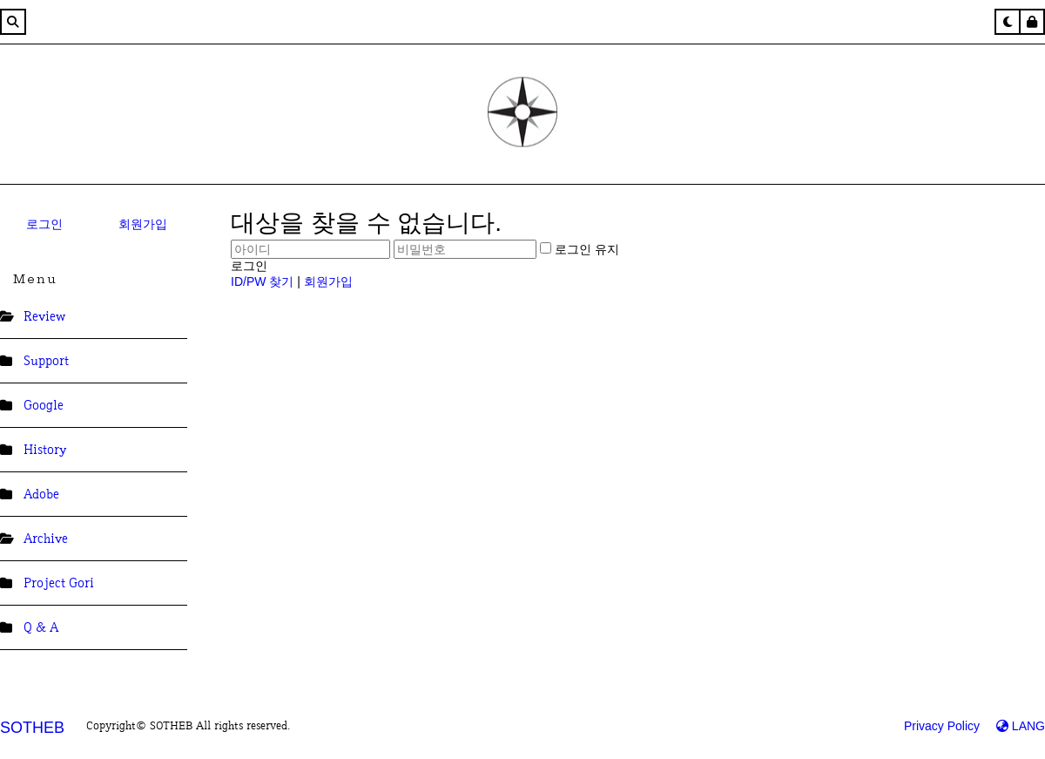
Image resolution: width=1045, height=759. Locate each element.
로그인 (44, 224)
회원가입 (142, 224)
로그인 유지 (579, 249)
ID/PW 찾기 (262, 281)
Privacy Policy (942, 726)
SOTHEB (32, 727)
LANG (1020, 726)
